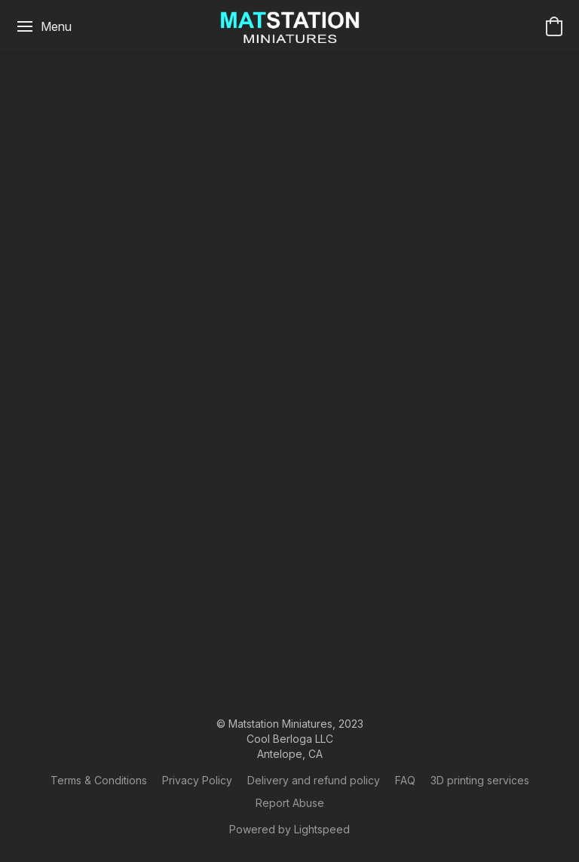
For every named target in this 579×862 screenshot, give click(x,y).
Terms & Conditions (99, 780)
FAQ (405, 780)
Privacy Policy (197, 780)
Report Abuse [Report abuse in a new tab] (290, 802)
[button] (290, 26)
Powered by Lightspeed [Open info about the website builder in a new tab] (289, 829)
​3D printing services (479, 780)
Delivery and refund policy (313, 780)
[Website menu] (43, 26)
